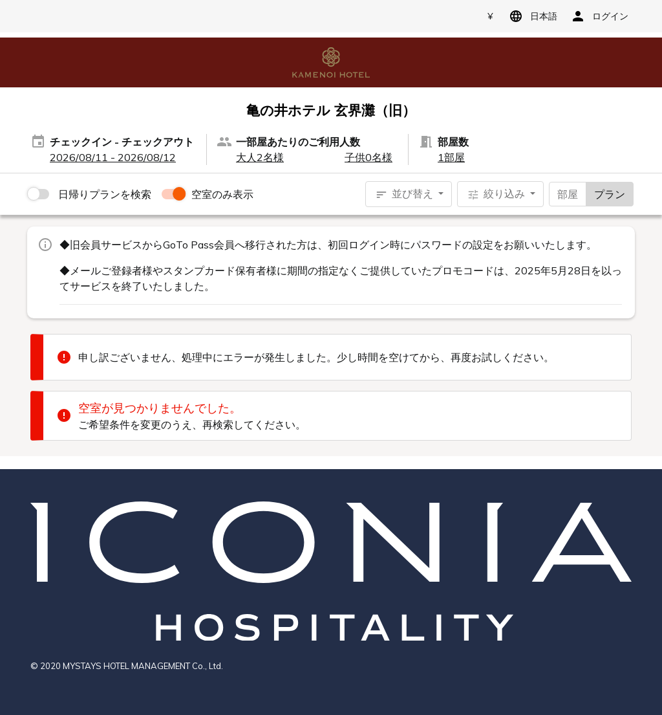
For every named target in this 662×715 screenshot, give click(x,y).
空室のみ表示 (222, 194)
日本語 (531, 16)
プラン (609, 193)
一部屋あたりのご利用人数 (298, 141)
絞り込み (497, 194)
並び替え (405, 194)
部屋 (567, 193)
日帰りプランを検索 (104, 194)
